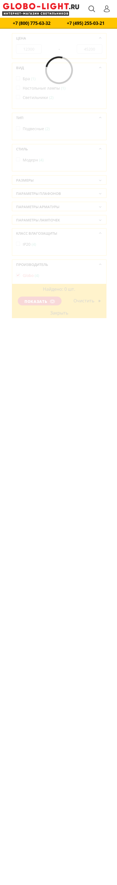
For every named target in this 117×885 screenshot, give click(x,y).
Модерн (33, 160)
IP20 (29, 244)
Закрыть (59, 313)
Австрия (33, 306)
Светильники (38, 97)
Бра (29, 78)
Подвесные (36, 128)
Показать (39, 301)
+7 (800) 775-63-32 (31, 23)
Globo (31, 275)
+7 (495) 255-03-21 (86, 23)
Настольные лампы (44, 88)
